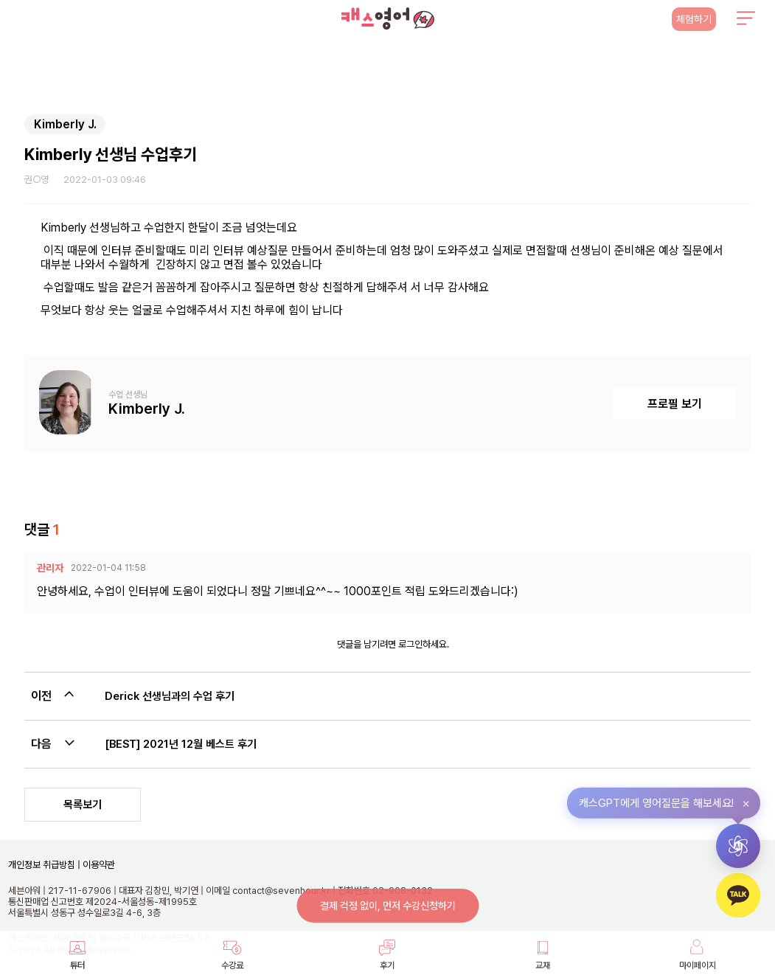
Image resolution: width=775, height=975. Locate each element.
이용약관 (97, 864)
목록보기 (82, 804)
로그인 (410, 644)
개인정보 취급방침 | (44, 864)
